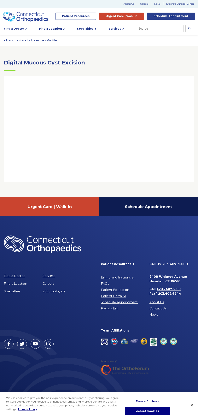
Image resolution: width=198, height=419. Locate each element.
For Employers (54, 291)
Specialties (12, 291)
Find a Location (15, 283)
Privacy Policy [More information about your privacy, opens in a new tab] (27, 409)
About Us (129, 3)
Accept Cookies (147, 410)
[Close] (192, 405)
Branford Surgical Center (180, 3)
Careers (144, 3)
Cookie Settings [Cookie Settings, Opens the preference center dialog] (147, 401)
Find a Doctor (14, 276)
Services (49, 276)
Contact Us (157, 308)
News (157, 3)
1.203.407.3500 (169, 289)
